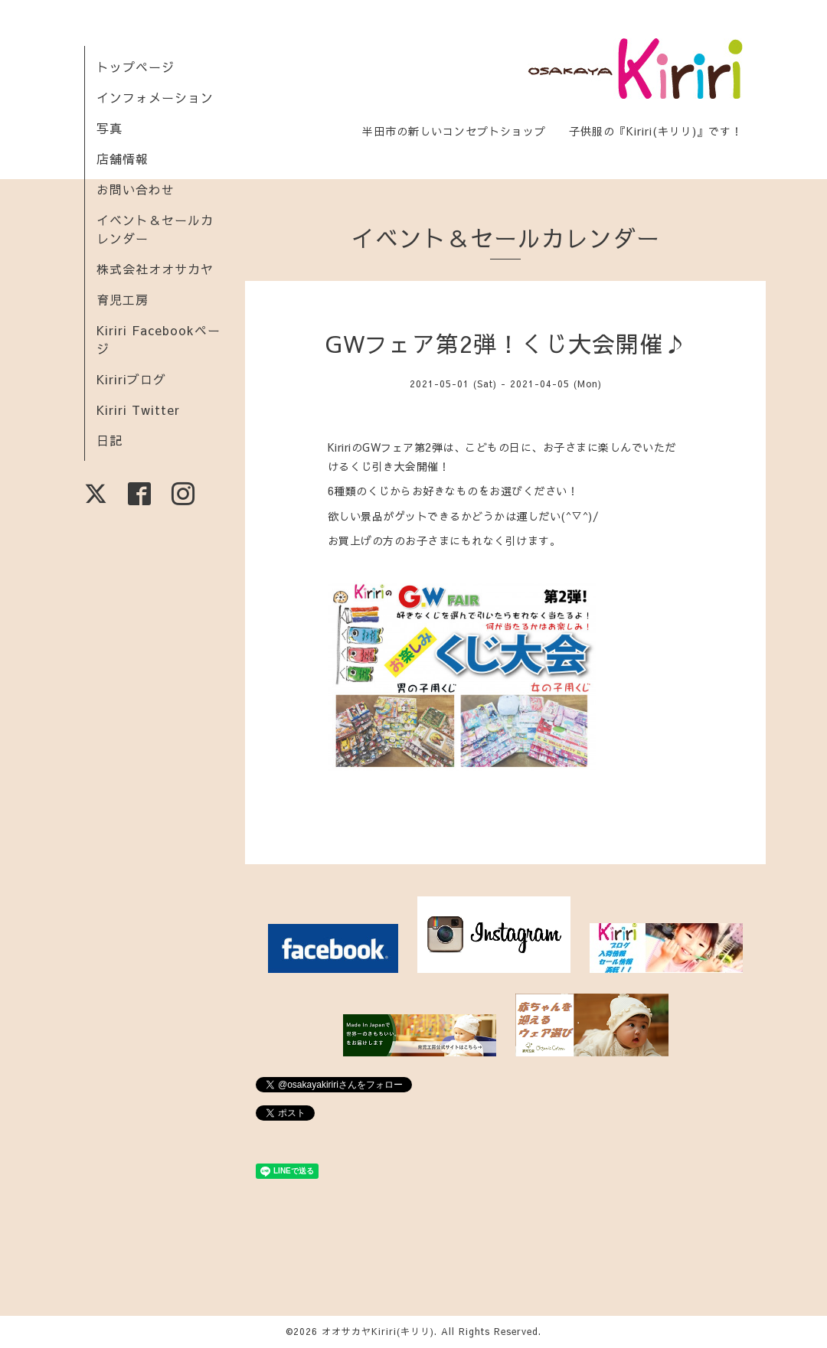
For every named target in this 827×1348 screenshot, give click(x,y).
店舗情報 (122, 158)
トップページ (135, 66)
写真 (109, 127)
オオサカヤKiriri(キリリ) (378, 1331)
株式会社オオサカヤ (155, 268)
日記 (109, 440)
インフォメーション (155, 97)
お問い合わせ (135, 189)
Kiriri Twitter (138, 409)
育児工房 (122, 299)
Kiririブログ (131, 378)
